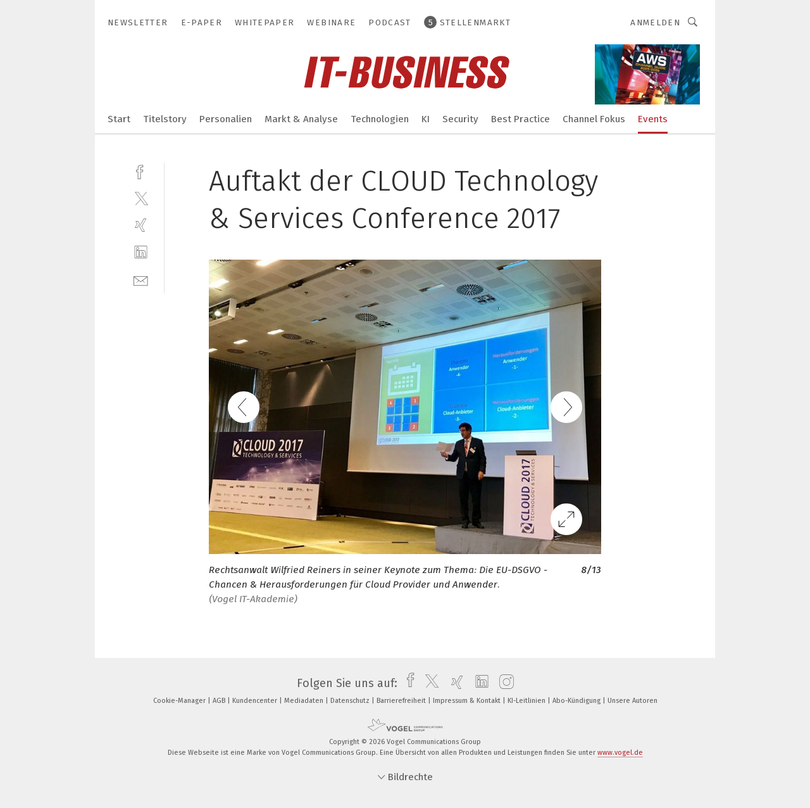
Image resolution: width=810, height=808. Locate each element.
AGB (220, 701)
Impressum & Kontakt (467, 701)
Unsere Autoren (632, 701)
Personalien (225, 119)
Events (653, 119)
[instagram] (503, 683)
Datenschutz (350, 701)
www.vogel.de (620, 752)
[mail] (141, 279)
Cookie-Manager (180, 701)
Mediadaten (304, 701)
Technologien (380, 119)
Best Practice (520, 119)
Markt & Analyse (301, 119)
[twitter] (141, 198)
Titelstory (165, 119)
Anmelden (655, 22)
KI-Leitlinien (527, 701)
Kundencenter (255, 701)
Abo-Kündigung (577, 701)
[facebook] (141, 171)
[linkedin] (141, 252)
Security (460, 119)
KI (425, 119)
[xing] (141, 225)
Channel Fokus (594, 119)
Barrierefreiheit (402, 701)
